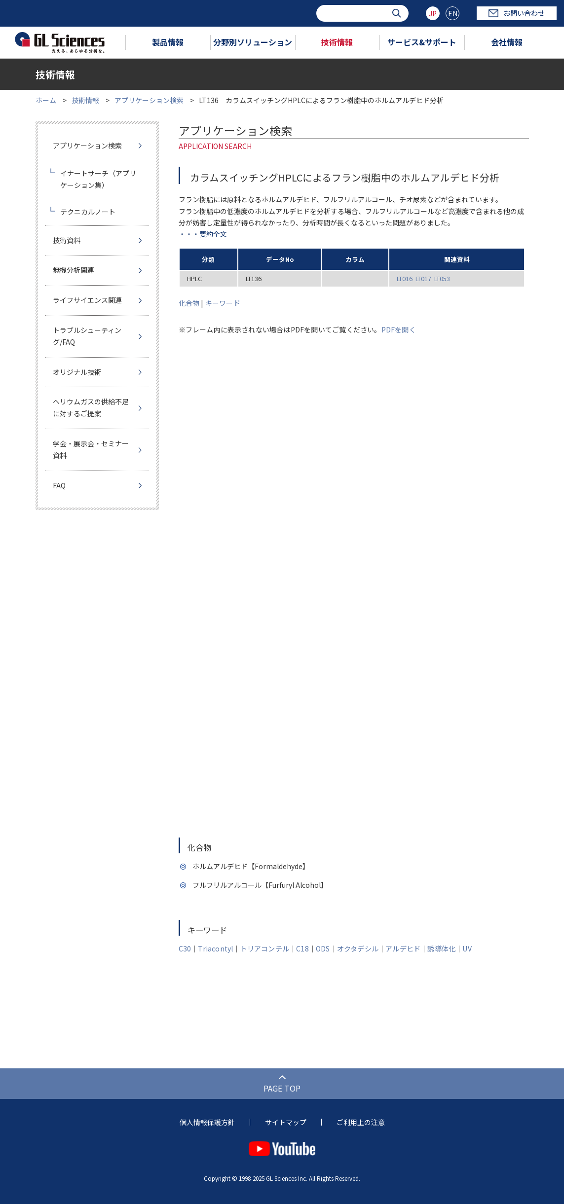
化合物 (189, 303)
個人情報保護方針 (207, 1122)
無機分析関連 (73, 270)
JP (433, 13)
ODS (323, 948)
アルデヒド (402, 948)
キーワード (222, 303)
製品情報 (168, 42)
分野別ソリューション (252, 42)
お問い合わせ (517, 13)
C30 (185, 948)
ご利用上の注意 (361, 1122)
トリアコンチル (264, 948)
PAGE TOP (282, 1088)
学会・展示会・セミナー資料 (91, 449)
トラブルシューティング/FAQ (87, 336)
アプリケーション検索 (149, 100)
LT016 (405, 278)
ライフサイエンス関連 (87, 300)
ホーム (46, 100)
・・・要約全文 (203, 234)
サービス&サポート (421, 42)
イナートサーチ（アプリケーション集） (98, 179)
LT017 (423, 278)
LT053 (442, 278)
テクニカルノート (87, 212)
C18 (302, 948)
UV (466, 948)
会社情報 (507, 42)
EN (452, 13)
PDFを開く (398, 329)
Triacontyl (215, 948)
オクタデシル (357, 948)
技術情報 (337, 42)
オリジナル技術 (77, 372)
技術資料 (66, 240)
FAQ (59, 485)
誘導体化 (441, 948)
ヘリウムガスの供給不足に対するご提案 (91, 407)
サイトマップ (285, 1122)
